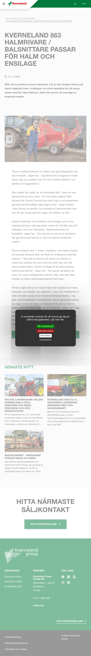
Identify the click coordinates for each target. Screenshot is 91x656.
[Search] (75, 4)
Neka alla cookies (45, 331)
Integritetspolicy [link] (45, 340)
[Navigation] (4, 4)
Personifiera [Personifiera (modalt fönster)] (45, 335)
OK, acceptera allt (45, 326)
